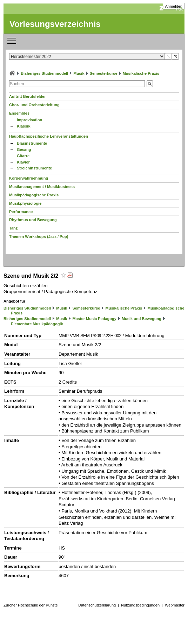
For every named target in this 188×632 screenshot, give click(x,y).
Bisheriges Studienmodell (44, 73)
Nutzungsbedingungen (140, 605)
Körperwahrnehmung (28, 178)
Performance (21, 212)
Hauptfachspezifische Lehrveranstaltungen (48, 136)
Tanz (13, 228)
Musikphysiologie (25, 203)
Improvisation (29, 120)
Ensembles (19, 113)
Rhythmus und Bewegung (33, 220)
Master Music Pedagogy (94, 319)
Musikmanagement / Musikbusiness (42, 186)
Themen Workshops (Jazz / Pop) (38, 236)
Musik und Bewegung (141, 319)
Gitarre (23, 156)
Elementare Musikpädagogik (37, 324)
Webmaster (174, 605)
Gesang (24, 149)
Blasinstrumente (32, 143)
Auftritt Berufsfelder (27, 96)
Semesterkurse (104, 73)
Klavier (23, 162)
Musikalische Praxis (141, 73)
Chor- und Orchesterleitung (34, 105)
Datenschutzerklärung (97, 605)
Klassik (24, 126)
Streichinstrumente (34, 168)
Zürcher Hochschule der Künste (31, 605)
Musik (78, 73)
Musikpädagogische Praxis (34, 195)
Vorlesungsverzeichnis (55, 24)
